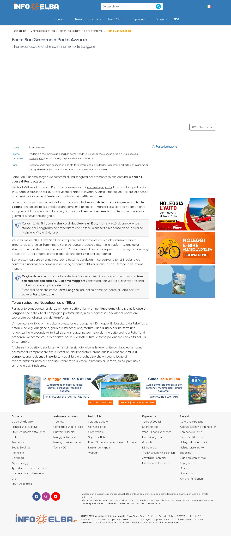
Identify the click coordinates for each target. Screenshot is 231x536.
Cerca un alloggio (22, 421)
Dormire (61, 19)
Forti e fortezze (93, 30)
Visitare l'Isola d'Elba (43, 30)
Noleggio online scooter (67, 442)
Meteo (183, 468)
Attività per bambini (154, 457)
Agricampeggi (20, 463)
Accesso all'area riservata (164, 522)
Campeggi (18, 457)
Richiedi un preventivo (25, 426)
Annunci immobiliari (191, 478)
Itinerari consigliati (99, 447)
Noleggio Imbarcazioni (193, 442)
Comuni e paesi (97, 426)
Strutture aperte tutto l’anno (29, 432)
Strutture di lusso (22, 483)
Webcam (93, 452)
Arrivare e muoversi (88, 19)
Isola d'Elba (117, 19)
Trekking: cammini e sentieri (158, 452)
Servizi (162, 19)
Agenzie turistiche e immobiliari (198, 426)
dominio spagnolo (99, 187)
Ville (14, 478)
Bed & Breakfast (21, 447)
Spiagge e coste (98, 421)
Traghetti (58, 421)
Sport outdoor (150, 426)
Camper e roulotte (191, 432)
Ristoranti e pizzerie (191, 421)
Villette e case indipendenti (28, 473)
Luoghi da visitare (69, 30)
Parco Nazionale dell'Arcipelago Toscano (112, 442)
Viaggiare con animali (193, 457)
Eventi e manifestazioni (156, 463)
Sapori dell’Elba (97, 437)
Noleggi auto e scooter (67, 437)
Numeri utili (186, 473)
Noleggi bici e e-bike (192, 447)
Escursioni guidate (153, 437)
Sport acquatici (151, 421)
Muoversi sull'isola (63, 432)
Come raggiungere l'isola (68, 426)
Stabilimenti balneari (192, 437)
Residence (18, 442)
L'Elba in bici (149, 447)
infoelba (86, 522)
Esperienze (141, 19)
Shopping (185, 452)
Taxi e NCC (59, 447)
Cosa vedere (95, 432)
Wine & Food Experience (156, 432)
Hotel (15, 437)
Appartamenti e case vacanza (30, 468)
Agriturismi (18, 452)
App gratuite (187, 463)
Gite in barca (150, 442)
